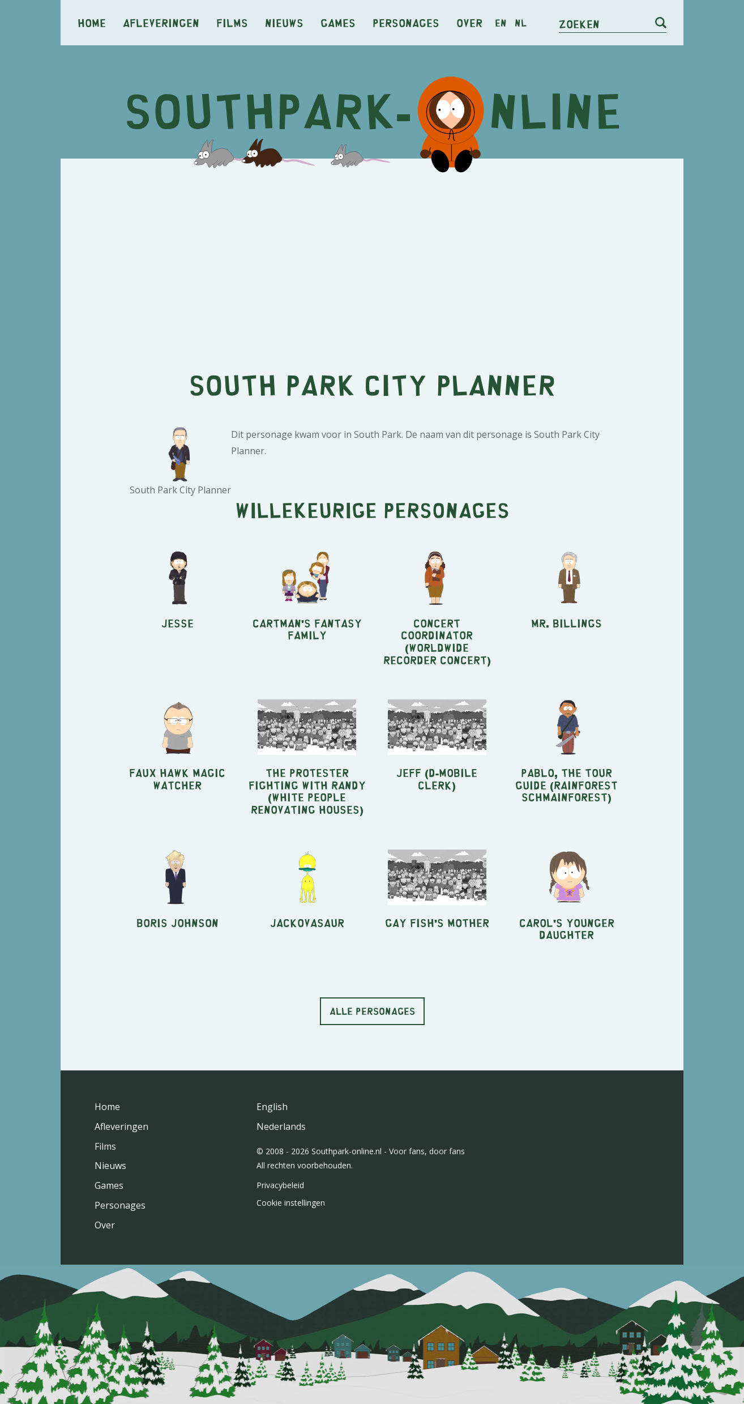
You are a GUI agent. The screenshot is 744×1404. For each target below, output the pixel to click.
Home (92, 22)
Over (469, 22)
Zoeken (579, 23)
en (501, 22)
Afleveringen (161, 22)
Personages (406, 22)
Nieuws (284, 22)
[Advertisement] (372, 255)
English (272, 1106)
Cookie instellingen (290, 1202)
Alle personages (372, 1011)
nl (521, 22)
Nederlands (281, 1126)
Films (232, 22)
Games (338, 22)
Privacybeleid (280, 1185)
